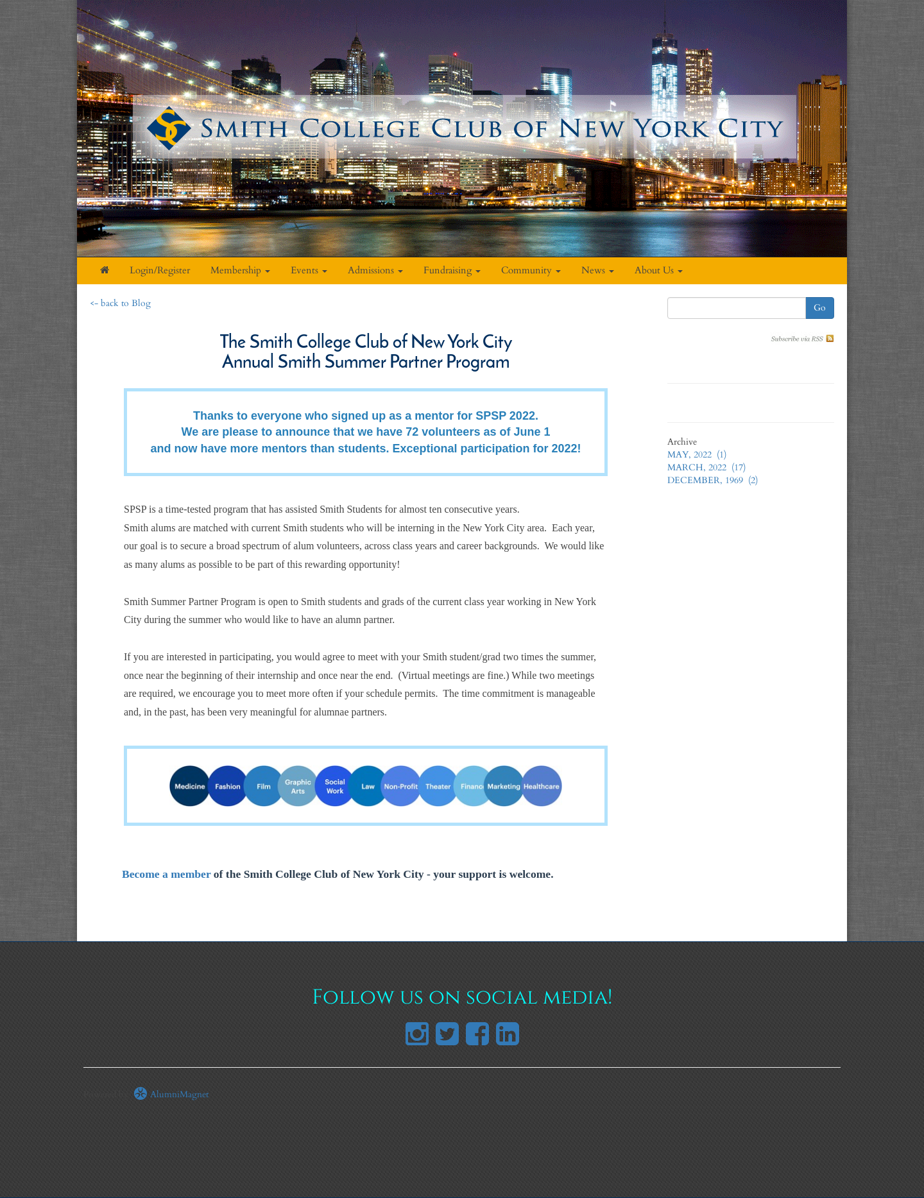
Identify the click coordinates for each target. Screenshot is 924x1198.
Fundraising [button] (452, 270)
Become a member (166, 874)
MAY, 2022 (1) (696, 455)
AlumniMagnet (171, 1094)
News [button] (597, 270)
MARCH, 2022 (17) (706, 467)
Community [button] (531, 270)
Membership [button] (240, 270)
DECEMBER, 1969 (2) (712, 480)
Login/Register (160, 270)
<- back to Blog (120, 303)
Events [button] (309, 270)
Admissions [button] (375, 270)
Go (820, 308)
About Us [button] (659, 270)
